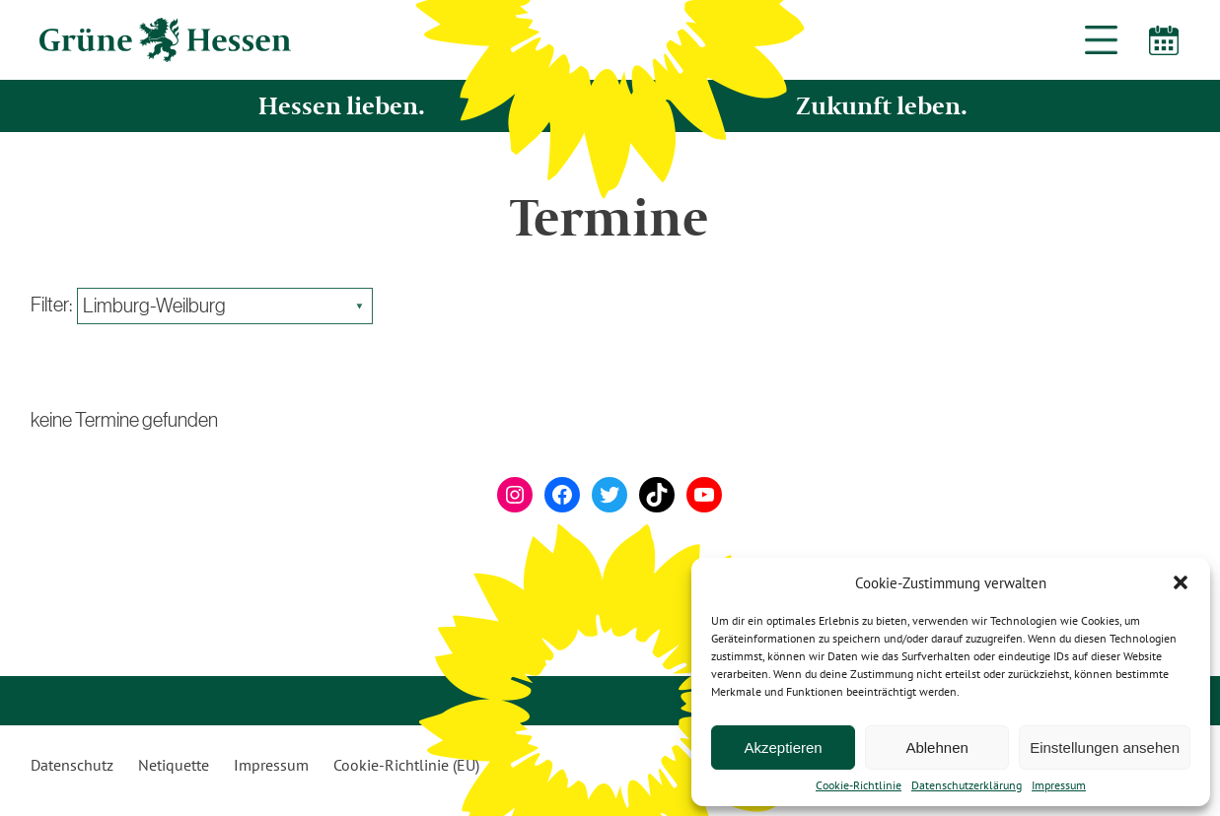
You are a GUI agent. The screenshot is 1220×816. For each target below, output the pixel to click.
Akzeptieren (783, 747)
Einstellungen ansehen (1105, 747)
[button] (1180, 582)
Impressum (1059, 785)
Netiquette (173, 765)
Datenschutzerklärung (966, 785)
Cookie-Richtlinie (858, 785)
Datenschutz (72, 765)
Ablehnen (936, 747)
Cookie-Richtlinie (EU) (406, 765)
